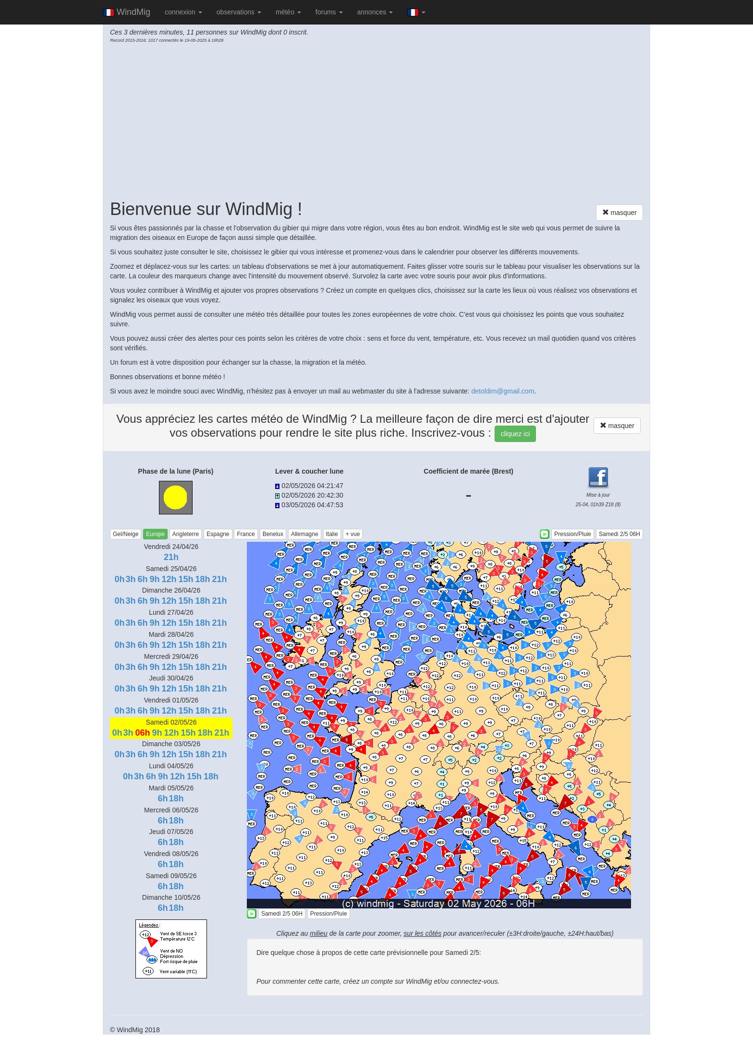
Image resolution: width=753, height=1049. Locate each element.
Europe (155, 534)
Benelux (273, 534)
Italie (332, 534)
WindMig (126, 12)
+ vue (353, 534)
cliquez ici (515, 434)
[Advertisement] (376, 120)
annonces (375, 12)
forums (329, 12)
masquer (619, 212)
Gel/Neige (125, 534)
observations (239, 12)
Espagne (217, 534)
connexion (183, 12)
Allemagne (304, 534)
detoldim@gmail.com (502, 391)
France (246, 534)
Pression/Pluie (572, 534)
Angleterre (185, 534)
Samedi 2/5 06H (619, 534)
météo (288, 12)
